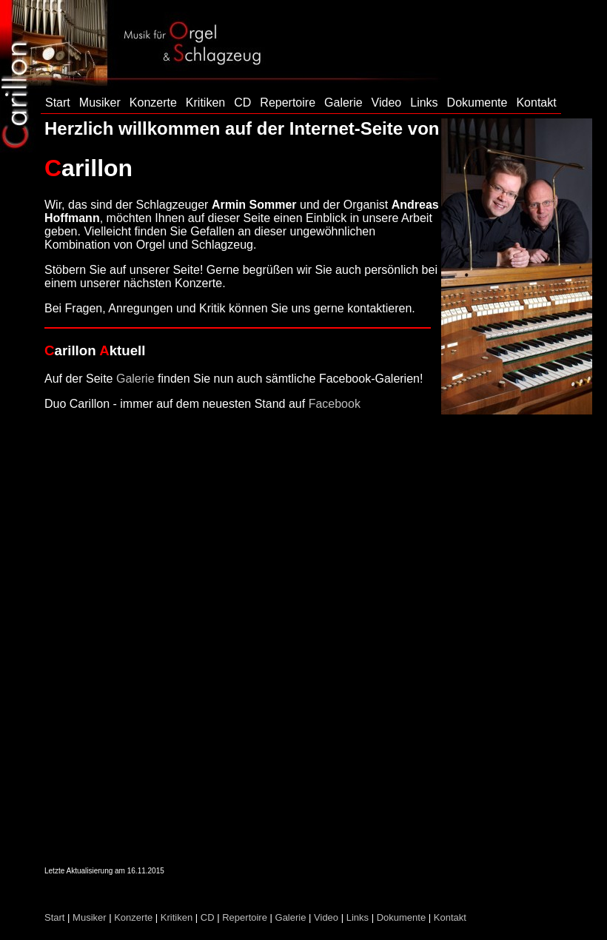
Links (423, 102)
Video (387, 102)
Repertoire (287, 102)
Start (57, 102)
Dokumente (477, 102)
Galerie (343, 102)
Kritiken (205, 102)
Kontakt (536, 102)
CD (242, 102)
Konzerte (153, 102)
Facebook (334, 403)
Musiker (100, 102)
